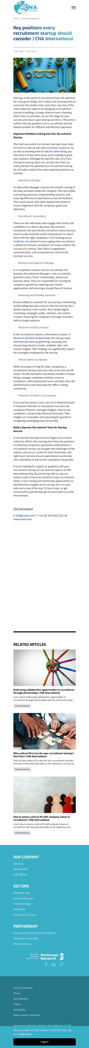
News (16, 18)
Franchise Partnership (25, 938)
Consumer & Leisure (24, 914)
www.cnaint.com (22, 519)
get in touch (50, 492)
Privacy (17, 993)
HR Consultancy (22, 944)
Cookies (17, 1004)
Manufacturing (21, 892)
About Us (18, 863)
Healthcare (19, 909)
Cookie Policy (25, 1034)
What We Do (20, 869)
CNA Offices (20, 874)
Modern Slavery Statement (26, 1015)
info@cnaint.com (25, 515)
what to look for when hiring (51, 151)
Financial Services (23, 898)
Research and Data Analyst (28, 338)
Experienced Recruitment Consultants (34, 933)
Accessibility (19, 1009)
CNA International (29, 18)
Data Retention (20, 998)
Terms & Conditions (22, 987)
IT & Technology (22, 903)
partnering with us (47, 473)
